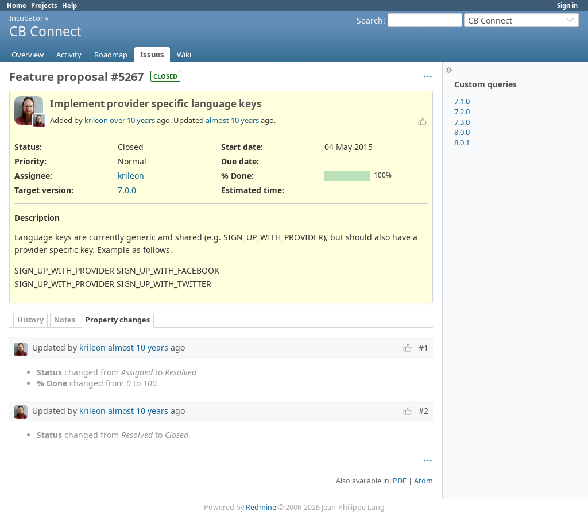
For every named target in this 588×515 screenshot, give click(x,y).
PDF (400, 481)
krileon (96, 120)
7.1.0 (462, 101)
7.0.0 (127, 190)
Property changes (118, 320)
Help (69, 5)
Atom (423, 481)
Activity (69, 54)
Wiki (184, 54)
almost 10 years (232, 120)
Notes (64, 320)
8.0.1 (462, 142)
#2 (423, 410)
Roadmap (110, 54)
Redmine (261, 507)
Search (370, 20)
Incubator (26, 18)
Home (16, 5)
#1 (423, 348)
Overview (27, 54)
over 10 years (132, 120)
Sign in (567, 5)
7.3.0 (462, 122)
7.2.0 (462, 111)
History (30, 320)
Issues (152, 54)
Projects (44, 5)
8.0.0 (462, 132)
